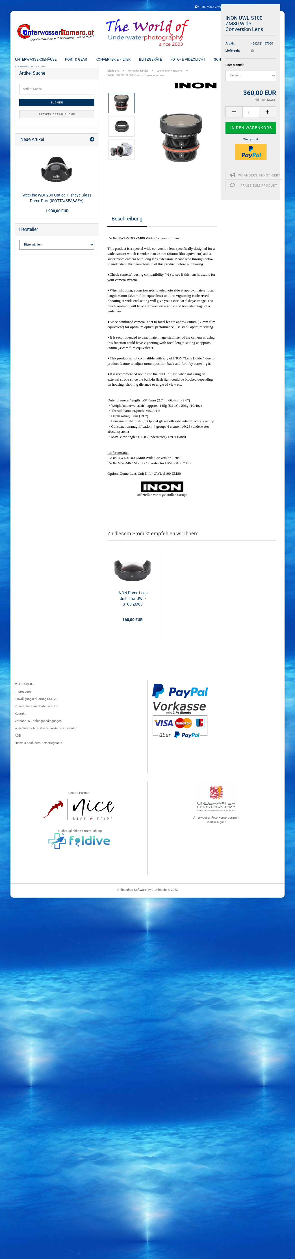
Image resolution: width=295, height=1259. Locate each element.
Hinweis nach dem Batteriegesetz (38, 748)
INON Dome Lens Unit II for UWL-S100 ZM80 (133, 603)
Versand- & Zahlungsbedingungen (38, 726)
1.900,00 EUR (57, 215)
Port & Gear (82, 59)
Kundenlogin (263, 6)
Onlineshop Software (132, 894)
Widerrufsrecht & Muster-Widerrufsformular (46, 733)
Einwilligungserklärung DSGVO (36, 704)
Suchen (57, 107)
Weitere (266, 59)
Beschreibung (127, 223)
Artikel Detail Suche (57, 119)
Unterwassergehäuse (42, 59)
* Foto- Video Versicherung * (214, 6)
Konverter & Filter (119, 59)
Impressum (23, 696)
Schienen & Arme (235, 59)
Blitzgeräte (156, 59)
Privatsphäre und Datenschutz (36, 711)
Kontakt (20, 718)
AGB (18, 740)
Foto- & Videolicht (194, 59)
